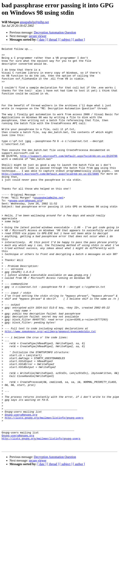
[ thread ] (53, 39)
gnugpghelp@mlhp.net (34, 22)
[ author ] (79, 39)
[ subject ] (66, 39)
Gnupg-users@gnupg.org (21, 488)
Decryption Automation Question (55, 32)
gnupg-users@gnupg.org (25, 231)
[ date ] (41, 39)
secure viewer (37, 36)
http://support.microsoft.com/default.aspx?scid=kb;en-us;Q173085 (50, 199)
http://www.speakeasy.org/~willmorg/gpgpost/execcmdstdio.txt (50, 388)
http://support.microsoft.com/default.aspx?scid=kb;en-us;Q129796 (68, 178)
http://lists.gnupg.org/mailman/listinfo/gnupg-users (44, 492)
